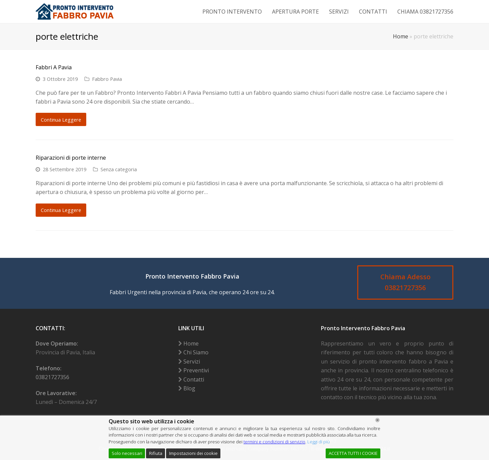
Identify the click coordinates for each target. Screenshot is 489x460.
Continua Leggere (61, 119)
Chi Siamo (196, 352)
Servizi (191, 361)
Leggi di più (318, 442)
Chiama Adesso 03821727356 (405, 282)
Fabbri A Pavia (54, 67)
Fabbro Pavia (107, 78)
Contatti (193, 379)
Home (400, 36)
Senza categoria (119, 169)
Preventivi (196, 370)
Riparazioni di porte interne (71, 157)
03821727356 (52, 377)
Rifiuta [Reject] (155, 453)
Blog (189, 388)
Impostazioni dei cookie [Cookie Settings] (193, 453)
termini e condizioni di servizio (274, 442)
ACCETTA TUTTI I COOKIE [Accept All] (353, 453)
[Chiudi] (377, 420)
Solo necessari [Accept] (127, 453)
